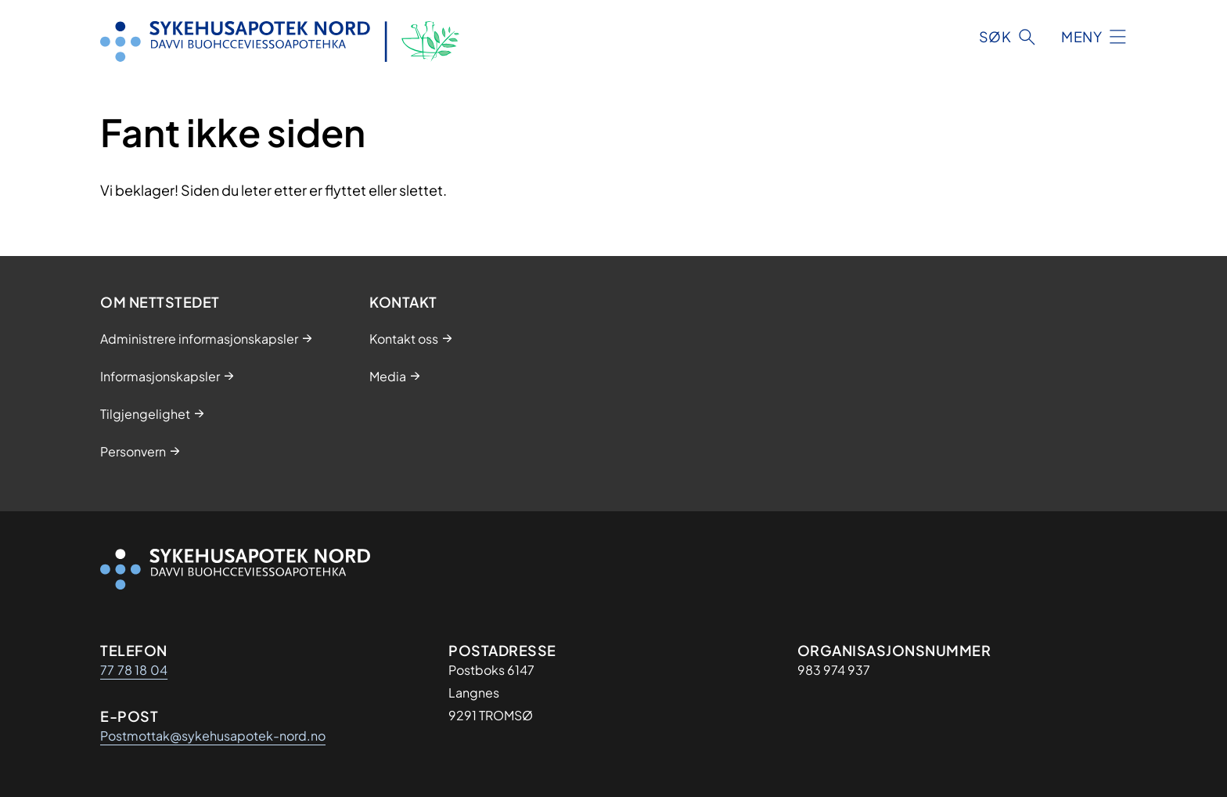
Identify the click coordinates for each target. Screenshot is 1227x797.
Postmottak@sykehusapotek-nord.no (213, 735)
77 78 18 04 (133, 670)
